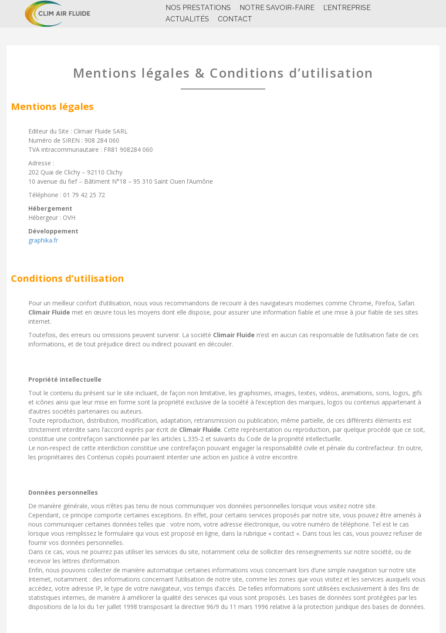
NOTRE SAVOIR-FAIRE (277, 7)
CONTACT (235, 19)
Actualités (187, 19)
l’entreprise (347, 7)
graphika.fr (43, 240)
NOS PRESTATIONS (198, 7)
